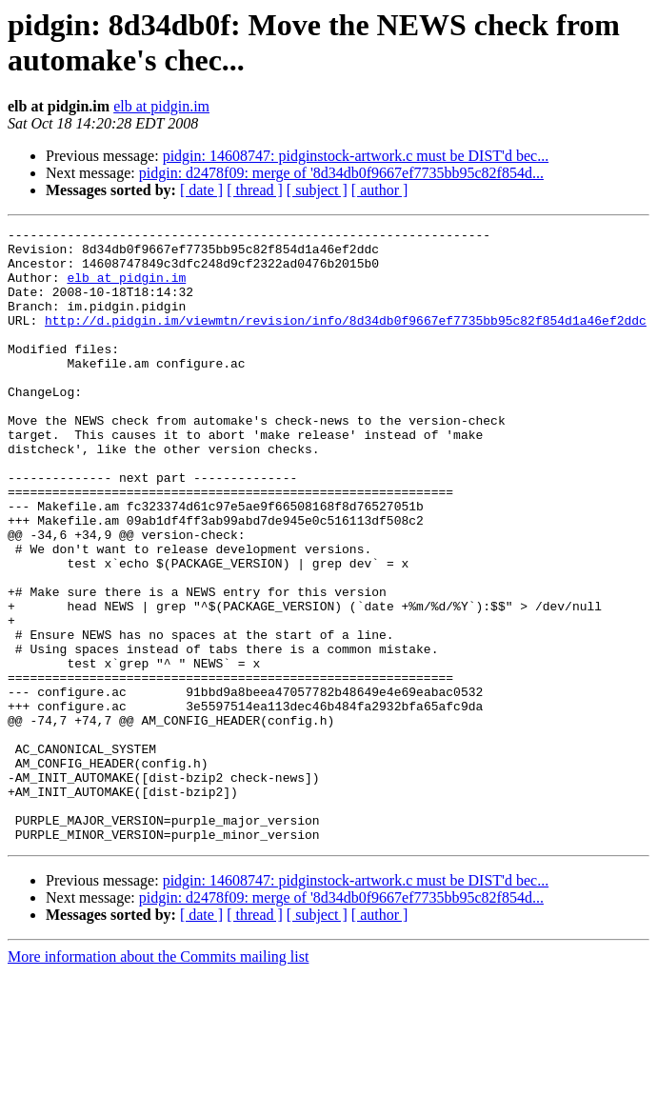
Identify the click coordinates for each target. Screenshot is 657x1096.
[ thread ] (255, 190)
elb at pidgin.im (161, 106)
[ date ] (201, 190)
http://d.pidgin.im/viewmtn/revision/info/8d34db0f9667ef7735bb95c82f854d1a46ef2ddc (346, 340)
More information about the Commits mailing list (158, 1079)
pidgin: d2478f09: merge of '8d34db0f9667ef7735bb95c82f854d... (341, 173)
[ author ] (379, 190)
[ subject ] (317, 190)
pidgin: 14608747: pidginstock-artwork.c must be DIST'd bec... (356, 156)
